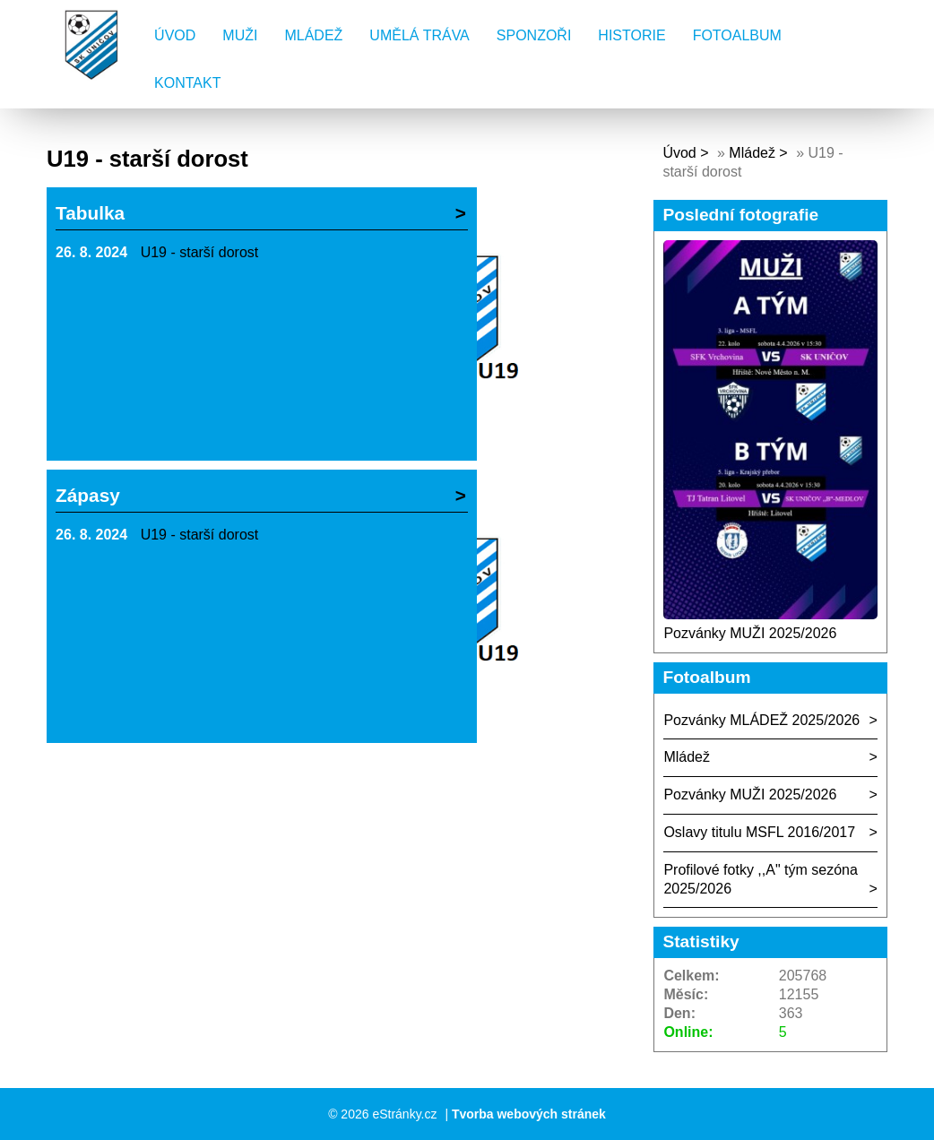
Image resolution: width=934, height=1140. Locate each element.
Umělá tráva (419, 35)
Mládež (313, 35)
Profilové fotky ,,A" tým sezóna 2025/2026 (760, 879)
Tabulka (90, 213)
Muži (239, 35)
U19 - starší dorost (200, 252)
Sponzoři (534, 35)
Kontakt (187, 83)
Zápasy (88, 495)
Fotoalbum (737, 35)
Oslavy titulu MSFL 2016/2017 (759, 832)
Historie (631, 35)
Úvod (174, 35)
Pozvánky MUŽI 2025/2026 (749, 633)
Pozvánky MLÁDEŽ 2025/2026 (761, 720)
